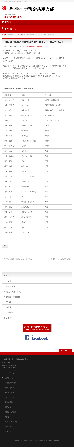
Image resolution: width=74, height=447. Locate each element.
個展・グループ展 (13, 292)
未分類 (9, 318)
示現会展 (9, 307)
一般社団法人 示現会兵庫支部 (34, 440)
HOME (4, 34)
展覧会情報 (18, 34)
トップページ (9, 373)
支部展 (9, 302)
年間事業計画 (9, 393)
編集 (5, 246)
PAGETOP (65, 350)
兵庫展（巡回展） (13, 297)
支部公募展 (38, 46)
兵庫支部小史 (9, 388)
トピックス (10, 281)
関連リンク (9, 431)
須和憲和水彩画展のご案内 (61, 259)
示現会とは (9, 378)
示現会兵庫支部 (10, 383)
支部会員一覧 (9, 397)
